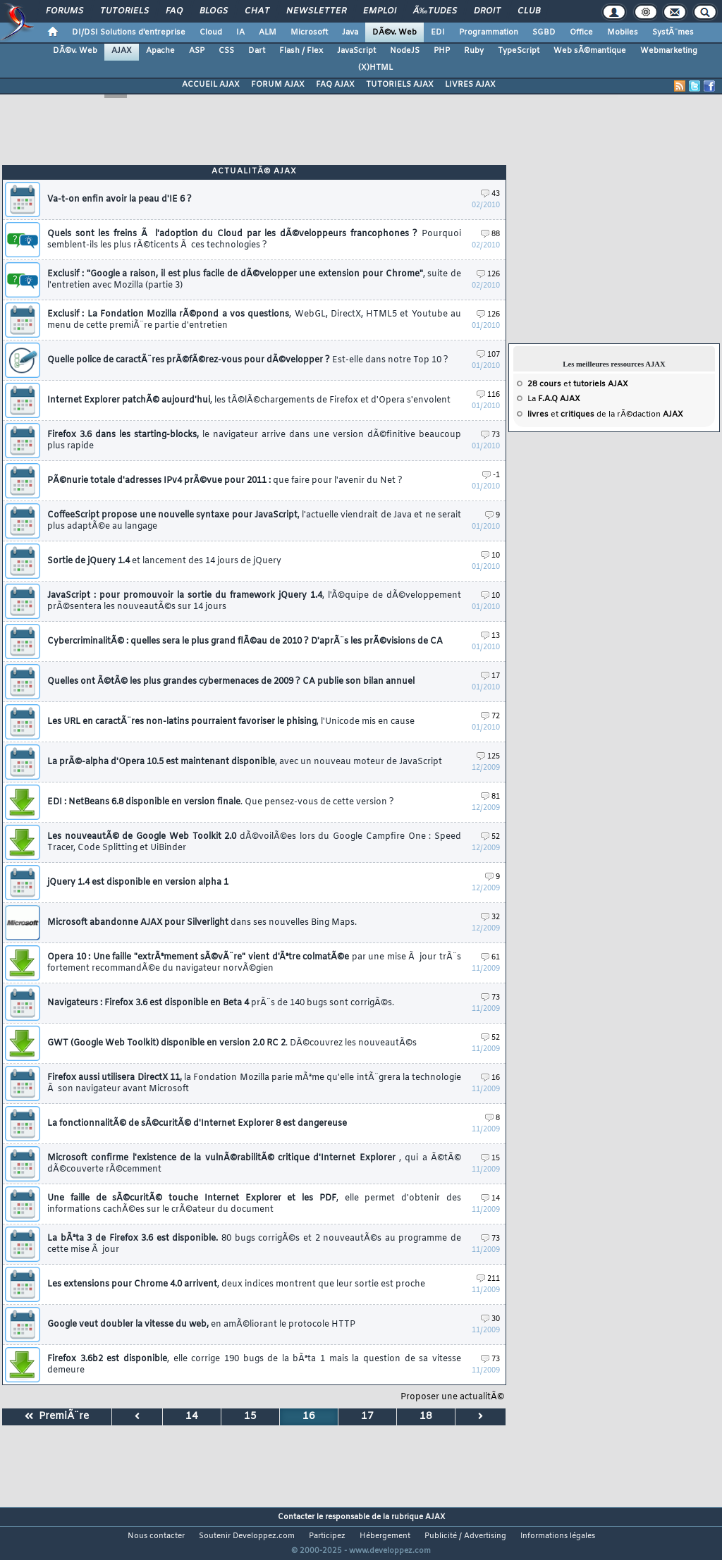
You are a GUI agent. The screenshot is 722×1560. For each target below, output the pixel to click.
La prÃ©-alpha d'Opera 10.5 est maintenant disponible (244, 762)
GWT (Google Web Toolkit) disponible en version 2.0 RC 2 (232, 1043)
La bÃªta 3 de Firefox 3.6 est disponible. (254, 1244)
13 (490, 636)
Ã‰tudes (435, 11)
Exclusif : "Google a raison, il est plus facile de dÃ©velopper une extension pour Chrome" (254, 280)
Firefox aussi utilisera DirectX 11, (254, 1083)
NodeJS (405, 51)
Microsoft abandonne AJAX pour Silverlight (202, 922)
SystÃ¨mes (673, 32)
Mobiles (622, 32)
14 (490, 1198)
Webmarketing (668, 51)
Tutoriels (124, 11)
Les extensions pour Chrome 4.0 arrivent (236, 1284)
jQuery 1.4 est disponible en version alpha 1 (137, 882)
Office (581, 32)
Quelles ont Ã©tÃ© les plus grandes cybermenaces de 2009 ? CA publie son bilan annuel (231, 681)
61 (490, 957)
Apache (160, 51)
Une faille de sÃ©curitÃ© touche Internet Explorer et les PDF (254, 1204)
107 (488, 355)
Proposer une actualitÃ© (452, 1397)
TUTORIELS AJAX (400, 85)
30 (490, 1319)
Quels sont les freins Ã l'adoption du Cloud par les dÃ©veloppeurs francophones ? (254, 239)
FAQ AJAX (335, 85)
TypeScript (518, 51)
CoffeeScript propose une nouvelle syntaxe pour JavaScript (254, 521)
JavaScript (356, 51)
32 (490, 917)
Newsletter (316, 11)
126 (488, 274)
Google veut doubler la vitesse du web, (201, 1324)
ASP (196, 51)
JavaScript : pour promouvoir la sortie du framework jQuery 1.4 (254, 601)
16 (490, 1078)
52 (490, 837)
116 (488, 395)
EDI (438, 32)
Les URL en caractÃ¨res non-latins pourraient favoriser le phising (231, 721)
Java (350, 32)
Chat (257, 11)
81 (490, 797)
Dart (256, 51)
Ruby (474, 51)
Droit (487, 11)
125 (488, 756)
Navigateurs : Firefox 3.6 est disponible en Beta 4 (220, 1003)
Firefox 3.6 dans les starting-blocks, (254, 440)
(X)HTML (375, 68)
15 (490, 1158)
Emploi (380, 11)
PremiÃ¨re (57, 1416)
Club (529, 11)
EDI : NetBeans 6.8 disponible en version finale (220, 802)
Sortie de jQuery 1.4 (164, 561)
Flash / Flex (301, 51)
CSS (226, 51)
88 (490, 234)
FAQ (174, 11)
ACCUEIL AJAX (211, 85)
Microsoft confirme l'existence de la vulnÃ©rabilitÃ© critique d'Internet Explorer (254, 1164)
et (577, 384)
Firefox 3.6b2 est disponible (254, 1364)
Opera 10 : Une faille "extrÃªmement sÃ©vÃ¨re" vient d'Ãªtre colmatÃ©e (254, 963)
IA (240, 32)
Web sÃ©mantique (589, 51)
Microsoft (309, 32)
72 (490, 716)
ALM (267, 32)
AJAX (121, 51)
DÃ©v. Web (394, 32)
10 (490, 555)
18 (426, 1416)
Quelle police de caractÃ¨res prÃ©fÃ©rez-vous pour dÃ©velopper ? (247, 360)
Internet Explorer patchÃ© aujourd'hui (249, 400)
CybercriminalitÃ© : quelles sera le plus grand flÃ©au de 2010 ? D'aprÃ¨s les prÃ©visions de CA (245, 641)
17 (490, 676)
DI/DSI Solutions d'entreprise (128, 32)
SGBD (544, 32)
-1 (491, 475)
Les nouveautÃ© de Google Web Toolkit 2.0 (254, 842)
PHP (442, 51)
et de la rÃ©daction (605, 414)
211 (488, 1279)
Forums (64, 11)
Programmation (488, 32)
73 (490, 435)
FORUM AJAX (278, 85)
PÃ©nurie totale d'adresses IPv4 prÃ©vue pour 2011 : (225, 480)
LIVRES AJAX (470, 85)
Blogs (213, 11)
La (553, 399)
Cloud (211, 32)
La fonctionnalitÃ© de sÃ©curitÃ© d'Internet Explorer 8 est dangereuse (197, 1123)
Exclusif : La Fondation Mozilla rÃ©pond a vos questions (254, 320)
